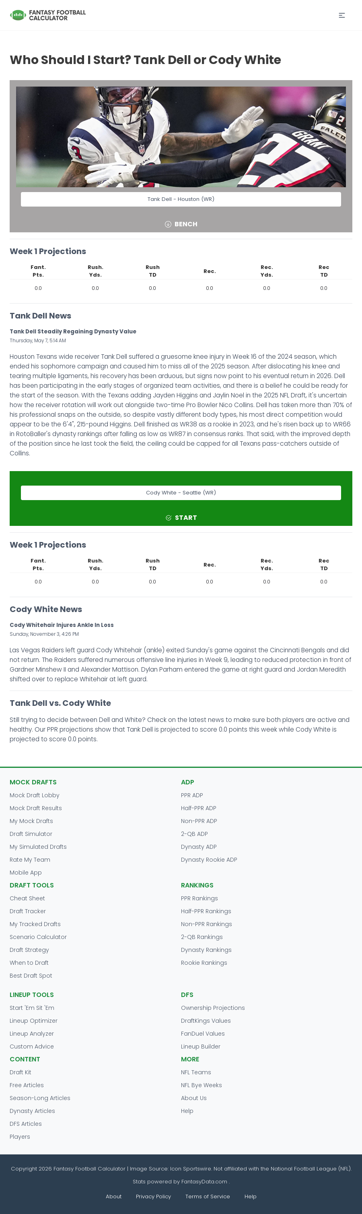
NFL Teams (196, 1072)
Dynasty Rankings (206, 950)
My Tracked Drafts (35, 924)
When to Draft (29, 963)
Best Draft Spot (31, 976)
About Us (194, 1098)
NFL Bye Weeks (201, 1085)
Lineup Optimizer (34, 1021)
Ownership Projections (213, 1008)
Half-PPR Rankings (206, 911)
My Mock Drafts (31, 821)
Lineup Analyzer (32, 1034)
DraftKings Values (206, 1021)
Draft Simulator (31, 834)
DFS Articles (26, 1124)
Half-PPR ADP (198, 808)
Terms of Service (207, 1196)
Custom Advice (32, 1046)
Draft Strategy (29, 950)
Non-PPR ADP (199, 821)
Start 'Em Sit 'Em (32, 1008)
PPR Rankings (199, 898)
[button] (341, 15)
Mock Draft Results (36, 808)
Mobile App (26, 873)
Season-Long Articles (40, 1098)
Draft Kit (20, 1072)
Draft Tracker (28, 911)
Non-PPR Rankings (206, 924)
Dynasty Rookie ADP (209, 860)
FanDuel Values (203, 1034)
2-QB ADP (194, 834)
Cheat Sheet (27, 898)
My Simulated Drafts (38, 847)
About (113, 1196)
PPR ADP (192, 795)
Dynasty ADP (199, 847)
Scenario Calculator (38, 937)
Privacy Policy (153, 1196)
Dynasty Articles (32, 1111)
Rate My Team (30, 860)
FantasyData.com (205, 1181)
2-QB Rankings (202, 937)
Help (187, 1111)
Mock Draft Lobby (35, 795)
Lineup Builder (200, 1046)
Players (20, 1137)
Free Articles (27, 1085)
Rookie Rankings (204, 963)
